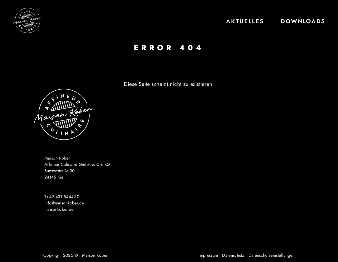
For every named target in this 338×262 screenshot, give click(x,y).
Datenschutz (233, 255)
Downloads (303, 21)
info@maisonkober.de (64, 203)
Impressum (208, 255)
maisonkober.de (58, 209)
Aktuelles (245, 21)
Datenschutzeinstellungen (271, 255)
